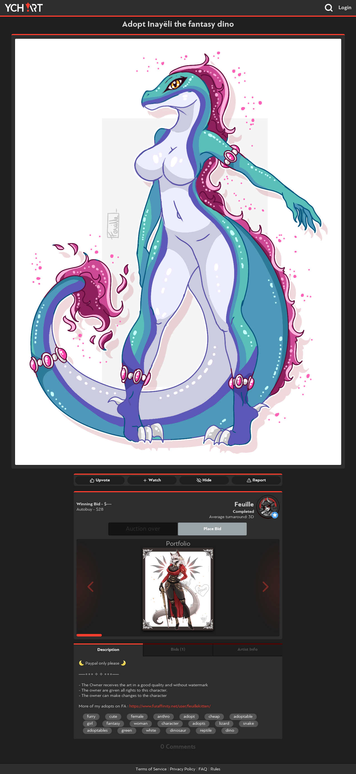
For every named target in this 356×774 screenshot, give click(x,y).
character (170, 723)
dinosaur (178, 730)
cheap (214, 716)
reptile (206, 730)
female (137, 716)
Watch (152, 480)
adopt (189, 716)
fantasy (113, 723)
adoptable (243, 716)
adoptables (97, 730)
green (127, 730)
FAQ (203, 769)
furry (91, 716)
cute (113, 716)
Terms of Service (151, 769)
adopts (198, 723)
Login (345, 8)
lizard (224, 723)
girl (90, 723)
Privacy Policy (182, 769)
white (151, 730)
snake (248, 723)
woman (141, 723)
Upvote (100, 480)
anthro (163, 716)
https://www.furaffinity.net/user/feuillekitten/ (170, 706)
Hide (204, 480)
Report (256, 480)
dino (230, 730)
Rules (215, 769)
